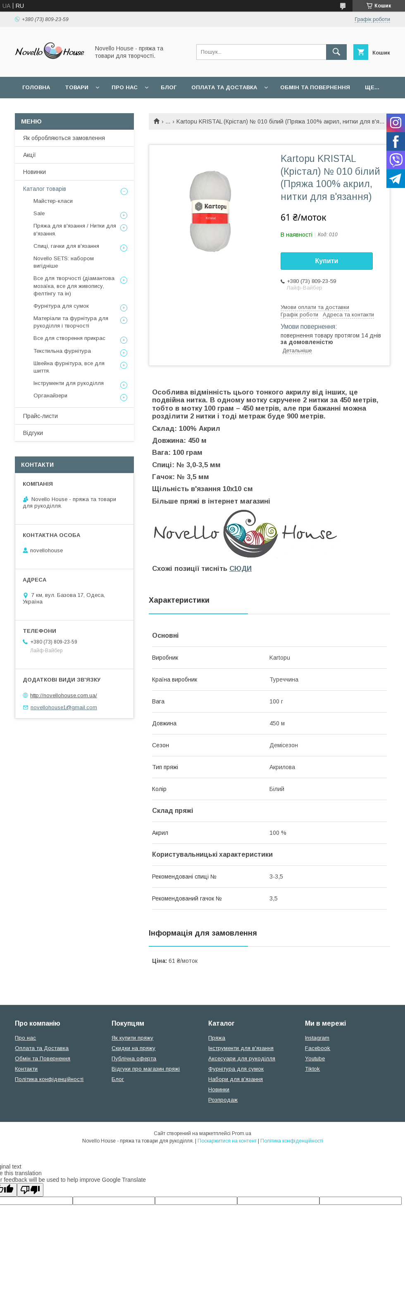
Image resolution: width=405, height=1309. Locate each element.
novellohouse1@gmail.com (64, 707)
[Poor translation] (30, 1190)
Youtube (315, 1058)
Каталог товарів (44, 188)
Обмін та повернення (315, 87)
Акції (29, 155)
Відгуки (33, 433)
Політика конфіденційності (49, 1079)
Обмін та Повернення (42, 1058)
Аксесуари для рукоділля (241, 1058)
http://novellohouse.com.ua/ (63, 695)
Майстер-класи (53, 201)
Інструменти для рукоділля (68, 383)
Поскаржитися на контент (227, 1141)
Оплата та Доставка (224, 87)
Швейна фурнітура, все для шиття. (69, 367)
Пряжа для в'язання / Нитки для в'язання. (74, 229)
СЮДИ (240, 569)
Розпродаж (223, 1100)
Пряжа (216, 1038)
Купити (326, 260)
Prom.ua (241, 1133)
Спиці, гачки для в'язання (66, 246)
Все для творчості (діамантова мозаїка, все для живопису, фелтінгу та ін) (73, 285)
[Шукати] (336, 52)
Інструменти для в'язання (241, 1048)
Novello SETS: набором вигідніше (63, 262)
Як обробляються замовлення (64, 138)
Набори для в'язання (235, 1079)
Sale (39, 213)
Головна (36, 87)
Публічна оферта (134, 1058)
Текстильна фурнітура (62, 351)
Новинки (34, 172)
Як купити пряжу (132, 1038)
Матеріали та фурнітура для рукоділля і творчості (70, 322)
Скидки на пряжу (133, 1048)
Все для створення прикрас (69, 338)
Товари (76, 87)
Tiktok (312, 1069)
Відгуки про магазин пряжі (146, 1069)
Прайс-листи (40, 416)
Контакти (26, 1069)
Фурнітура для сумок (61, 306)
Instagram (317, 1038)
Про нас (125, 87)
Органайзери (50, 395)
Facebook (317, 1048)
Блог (168, 87)
